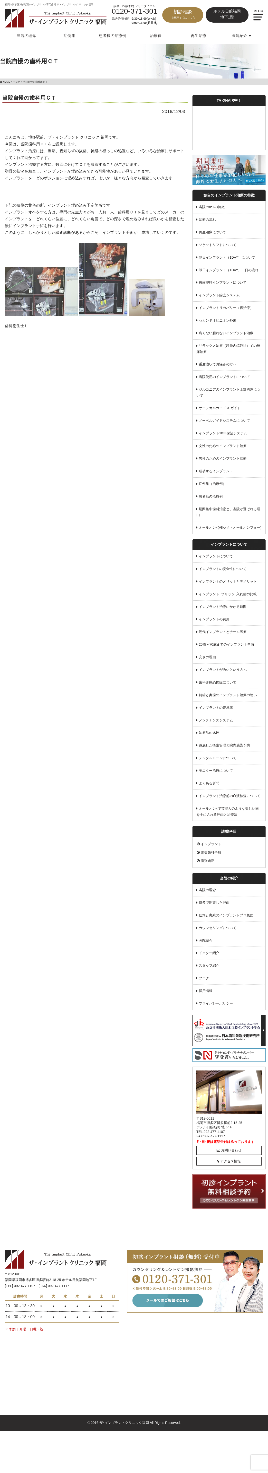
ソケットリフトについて (217, 244)
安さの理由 (207, 654)
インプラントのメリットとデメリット (228, 579)
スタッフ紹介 (209, 961)
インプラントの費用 (214, 616)
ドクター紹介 (209, 948)
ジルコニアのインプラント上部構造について (228, 391)
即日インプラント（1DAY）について (227, 257)
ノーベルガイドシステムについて (224, 419)
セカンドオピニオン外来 (217, 320)
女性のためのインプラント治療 (223, 444)
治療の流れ (207, 219)
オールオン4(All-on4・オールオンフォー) (230, 525)
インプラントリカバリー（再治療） (226, 307)
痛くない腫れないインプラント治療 (226, 332)
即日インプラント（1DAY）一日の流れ (229, 270)
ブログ (204, 973)
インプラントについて (216, 554)
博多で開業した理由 (214, 898)
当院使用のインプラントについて (224, 375)
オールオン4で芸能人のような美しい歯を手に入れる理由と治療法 (227, 807)
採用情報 (205, 986)
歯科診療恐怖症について (217, 679)
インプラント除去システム (219, 295)
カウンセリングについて (217, 923)
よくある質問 (209, 779)
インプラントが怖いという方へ (223, 666)
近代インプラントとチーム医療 (223, 629)
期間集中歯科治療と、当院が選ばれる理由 (228, 510)
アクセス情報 (229, 1156)
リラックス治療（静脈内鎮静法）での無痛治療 (228, 348)
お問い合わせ (229, 1145)
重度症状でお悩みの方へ (217, 363)
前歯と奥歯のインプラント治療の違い (228, 691)
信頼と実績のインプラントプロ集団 (226, 910)
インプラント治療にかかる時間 (223, 604)
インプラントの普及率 (216, 704)
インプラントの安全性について (223, 566)
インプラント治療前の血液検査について (229, 792)
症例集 (69, 36)
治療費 (156, 36)
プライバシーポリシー (216, 998)
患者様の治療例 (112, 36)
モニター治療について (216, 767)
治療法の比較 (209, 729)
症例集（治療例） (212, 482)
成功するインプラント (216, 469)
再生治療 (198, 36)
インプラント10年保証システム (223, 432)
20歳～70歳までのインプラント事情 (226, 641)
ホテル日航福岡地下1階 (227, 14)
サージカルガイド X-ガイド (220, 407)
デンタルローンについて (217, 754)
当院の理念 (26, 36)
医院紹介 (205, 936)
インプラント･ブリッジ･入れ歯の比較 (228, 591)
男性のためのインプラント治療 (223, 457)
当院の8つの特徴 (212, 207)
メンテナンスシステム (216, 717)
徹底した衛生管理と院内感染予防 (224, 742)
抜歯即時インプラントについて (223, 282)
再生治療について (212, 232)
